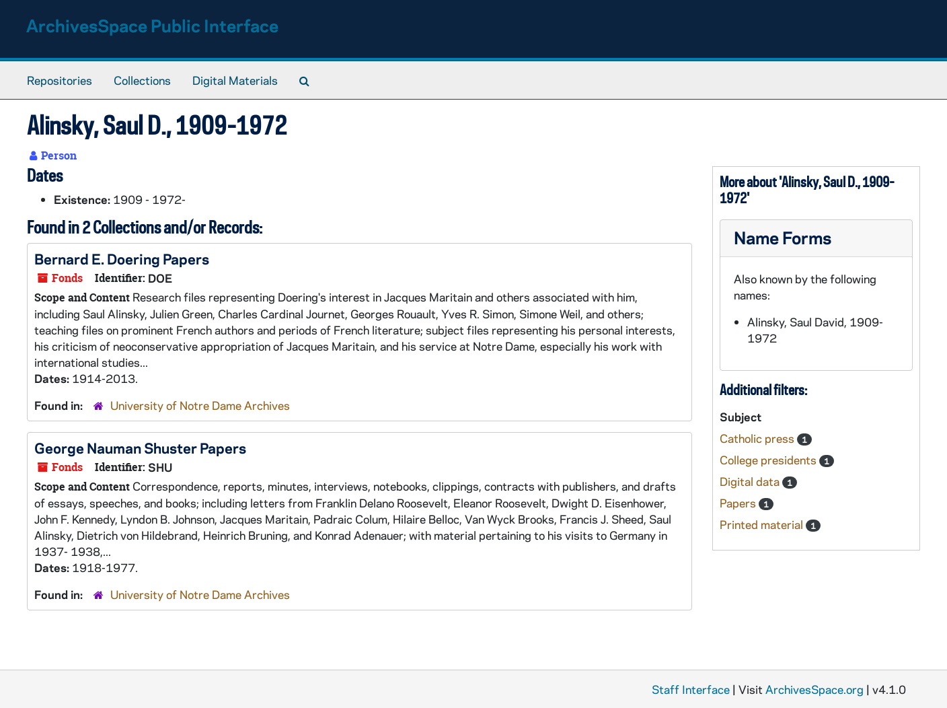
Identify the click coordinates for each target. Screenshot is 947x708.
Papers (739, 502)
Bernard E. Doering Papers (121, 258)
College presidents (769, 459)
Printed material (763, 524)
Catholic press (758, 438)
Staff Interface (691, 689)
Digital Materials (235, 80)
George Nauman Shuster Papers (140, 447)
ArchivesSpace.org (814, 689)
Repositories (59, 80)
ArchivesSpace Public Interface (152, 25)
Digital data (751, 481)
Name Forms (782, 237)
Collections (142, 80)
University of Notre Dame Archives (200, 405)
